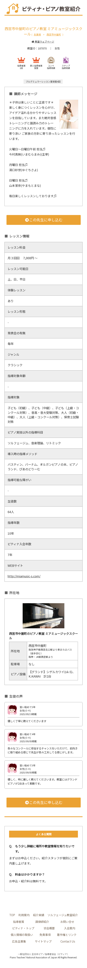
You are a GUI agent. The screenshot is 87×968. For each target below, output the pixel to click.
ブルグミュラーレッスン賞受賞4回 (43, 81)
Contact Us (67, 941)
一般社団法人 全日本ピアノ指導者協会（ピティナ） (43, 954)
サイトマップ (43, 941)
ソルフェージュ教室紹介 (62, 915)
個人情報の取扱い (22, 935)
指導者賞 (18, 921)
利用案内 (23, 915)
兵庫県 (37, 34)
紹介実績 (38, 915)
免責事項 (45, 935)
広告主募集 (19, 941)
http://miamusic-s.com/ (25, 576)
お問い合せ (67, 921)
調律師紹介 (42, 921)
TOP (12, 915)
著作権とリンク (66, 935)
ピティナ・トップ (23, 928)
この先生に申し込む (43, 219)
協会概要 (49, 928)
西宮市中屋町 (54, 34)
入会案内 (69, 928)
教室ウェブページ (42, 41)
